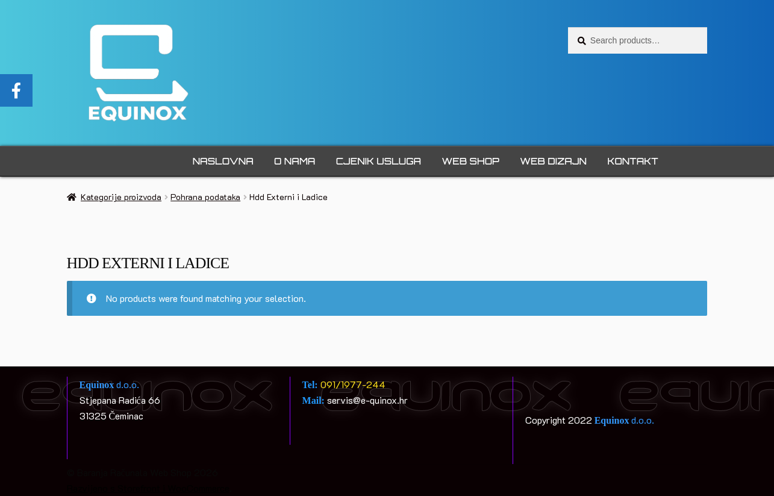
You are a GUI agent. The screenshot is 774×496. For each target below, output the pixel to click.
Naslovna (223, 161)
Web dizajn (553, 161)
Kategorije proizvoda (121, 196)
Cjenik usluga (378, 161)
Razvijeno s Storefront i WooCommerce (148, 488)
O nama (294, 161)
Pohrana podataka (205, 196)
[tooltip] (16, 90)
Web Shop (470, 161)
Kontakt (632, 161)
